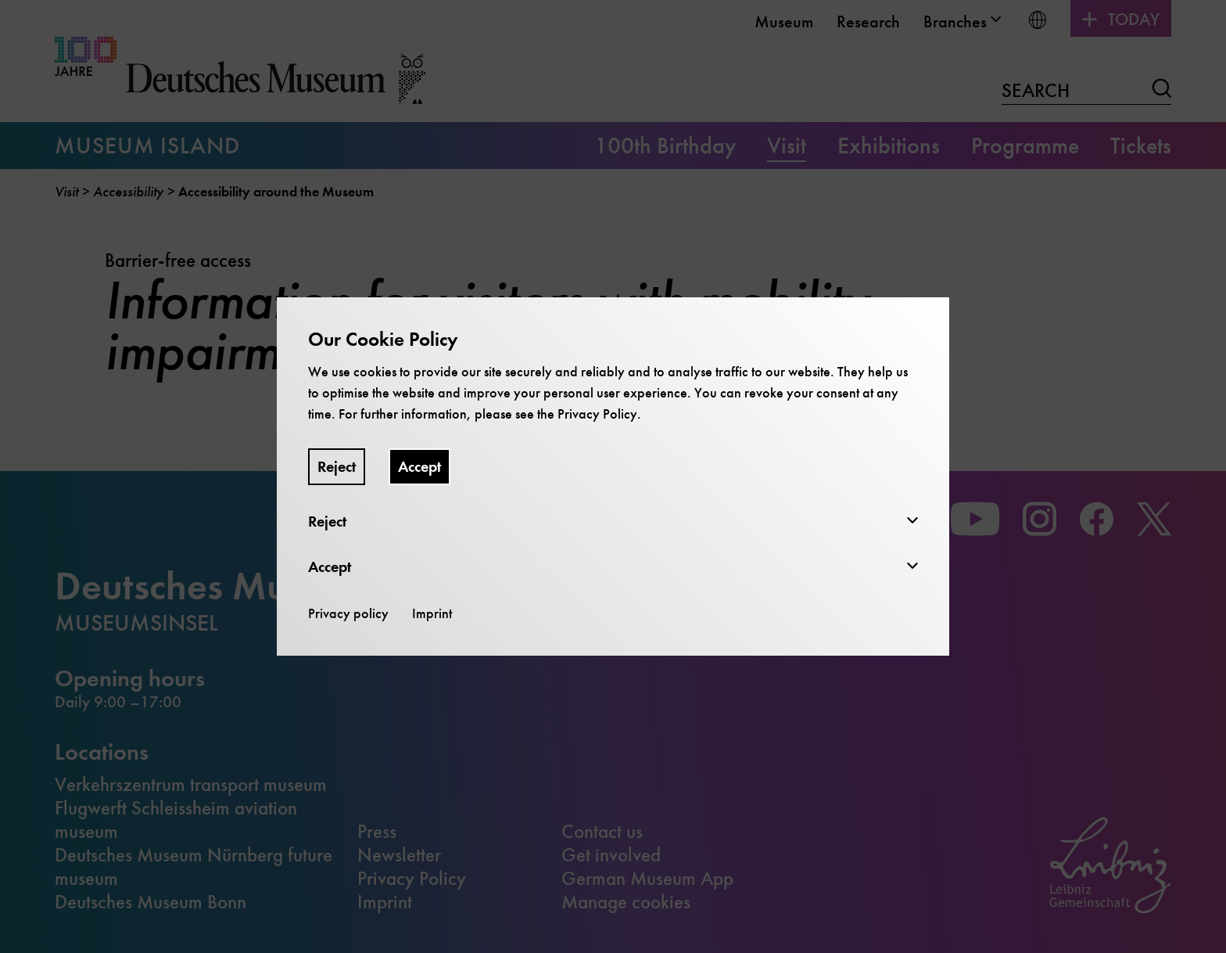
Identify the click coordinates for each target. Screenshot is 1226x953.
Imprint (432, 613)
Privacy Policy (597, 414)
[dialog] (613, 476)
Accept (419, 466)
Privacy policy (348, 613)
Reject (336, 466)
